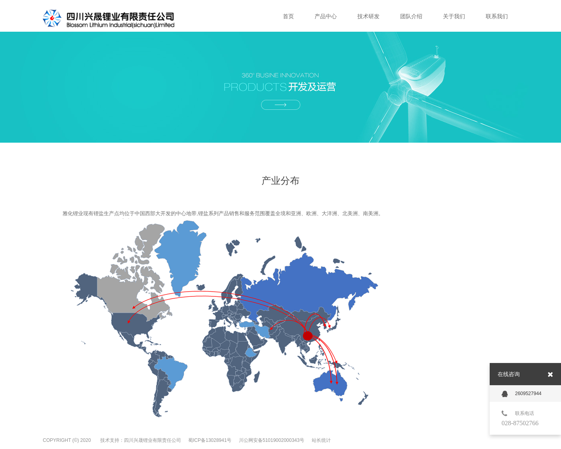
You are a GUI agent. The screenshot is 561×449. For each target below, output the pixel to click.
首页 (288, 16)
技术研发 (368, 16)
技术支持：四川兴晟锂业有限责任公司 (140, 440)
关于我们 (454, 16)
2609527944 (522, 394)
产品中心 (326, 16)
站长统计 (321, 440)
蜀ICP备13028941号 (210, 440)
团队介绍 (411, 16)
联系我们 (497, 16)
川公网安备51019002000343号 (272, 440)
